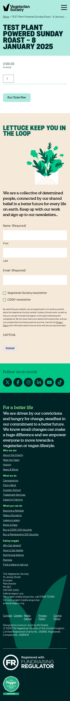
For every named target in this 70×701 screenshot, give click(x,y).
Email (14, 270)
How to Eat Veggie (13, 550)
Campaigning (10, 480)
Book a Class (10, 524)
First (5, 243)
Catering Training (13, 499)
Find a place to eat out (15, 564)
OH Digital (42, 625)
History (7, 464)
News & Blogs (10, 469)
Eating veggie (11, 540)
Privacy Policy (42, 617)
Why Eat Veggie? (12, 545)
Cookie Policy (58, 617)
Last (5, 260)
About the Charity (13, 455)
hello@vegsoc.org (13, 593)
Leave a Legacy (11, 520)
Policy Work (9, 485)
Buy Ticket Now (16, 97)
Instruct (22, 625)
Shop (6, 16)
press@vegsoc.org (13, 603)
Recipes (7, 559)
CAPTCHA (9, 334)
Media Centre (28, 617)
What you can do (12, 505)
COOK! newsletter (19, 299)
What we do (10, 475)
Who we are (10, 450)
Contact (7, 615)
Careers (18, 615)
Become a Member (13, 510)
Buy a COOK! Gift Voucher (17, 529)
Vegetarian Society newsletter (27, 292)
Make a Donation (12, 515)
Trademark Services (14, 494)
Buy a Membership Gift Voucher (21, 534)
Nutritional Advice (13, 554)
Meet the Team (11, 459)
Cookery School (12, 490)
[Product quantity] (8, 78)
